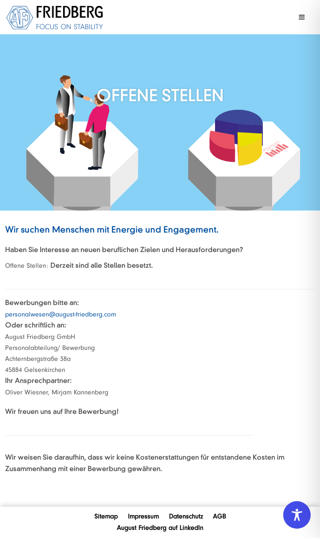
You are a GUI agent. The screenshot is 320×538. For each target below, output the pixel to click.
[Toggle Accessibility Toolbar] (297, 515)
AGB (219, 516)
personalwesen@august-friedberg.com (60, 314)
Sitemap (106, 516)
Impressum (143, 516)
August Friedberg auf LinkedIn (160, 528)
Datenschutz (186, 516)
